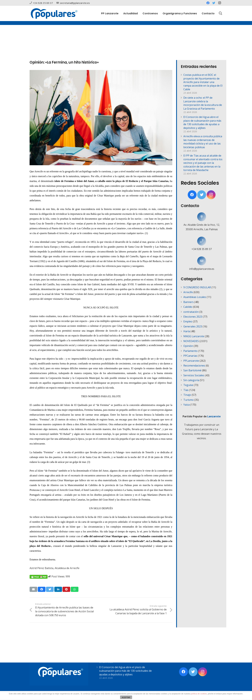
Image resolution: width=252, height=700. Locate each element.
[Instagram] (219, 3)
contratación (191, 312)
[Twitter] (214, 3)
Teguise (188, 385)
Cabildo (187, 307)
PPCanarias (190, 355)
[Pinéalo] (66, 589)
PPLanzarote (191, 360)
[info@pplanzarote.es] (201, 260)
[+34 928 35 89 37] (201, 241)
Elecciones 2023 (192, 316)
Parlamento (190, 351)
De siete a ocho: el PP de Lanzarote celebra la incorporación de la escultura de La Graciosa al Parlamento (202, 103)
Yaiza (186, 404)
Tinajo (187, 395)
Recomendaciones (194, 365)
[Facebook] (208, 3)
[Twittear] (50, 589)
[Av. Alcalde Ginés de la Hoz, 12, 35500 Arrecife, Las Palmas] (201, 216)
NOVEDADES (191, 341)
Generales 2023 (192, 326)
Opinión (188, 346)
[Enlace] (54, 13)
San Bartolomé (192, 370)
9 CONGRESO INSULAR (197, 287)
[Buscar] (220, 13)
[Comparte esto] (41, 589)
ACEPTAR (126, 697)
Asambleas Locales (194, 297)
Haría (186, 331)
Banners (188, 302)
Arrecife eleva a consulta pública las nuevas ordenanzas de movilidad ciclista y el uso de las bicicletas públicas (202, 141)
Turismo (188, 400)
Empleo (187, 321)
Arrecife (188, 292)
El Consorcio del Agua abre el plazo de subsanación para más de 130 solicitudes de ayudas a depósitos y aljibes (202, 122)
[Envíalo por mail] (33, 589)
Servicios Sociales (193, 375)
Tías (186, 390)
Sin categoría (191, 380)
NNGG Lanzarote (193, 336)
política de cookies (199, 694)
